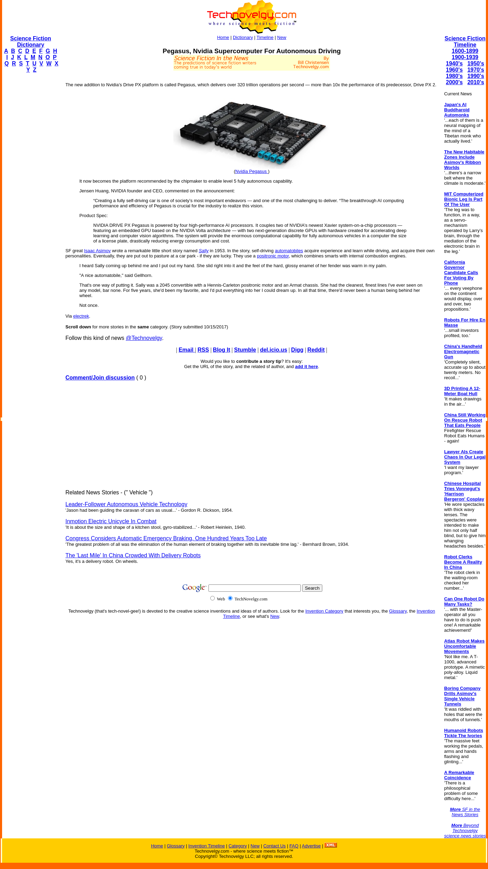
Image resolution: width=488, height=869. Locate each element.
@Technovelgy (144, 338)
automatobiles (289, 250)
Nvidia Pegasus (251, 171)
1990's (475, 76)
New (281, 37)
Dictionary (243, 37)
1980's (454, 76)
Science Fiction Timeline (464, 41)
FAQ (293, 845)
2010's (475, 82)
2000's (454, 82)
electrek (81, 316)
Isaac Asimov (97, 250)
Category (237, 845)
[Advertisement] (30, 183)
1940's (454, 63)
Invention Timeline (206, 845)
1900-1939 (465, 57)
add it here (306, 366)
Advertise (311, 845)
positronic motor (273, 255)
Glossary (398, 611)
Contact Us (274, 845)
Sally (203, 250)
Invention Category (324, 611)
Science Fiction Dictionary (30, 41)
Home (223, 37)
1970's (475, 70)
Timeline (265, 37)
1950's (475, 63)
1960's (454, 70)
